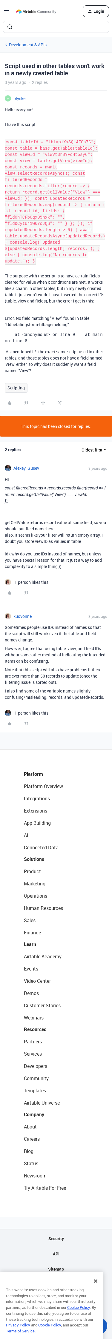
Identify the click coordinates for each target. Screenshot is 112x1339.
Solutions (34, 859)
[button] (6, 12)
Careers (32, 1139)
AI (26, 835)
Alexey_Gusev (26, 468)
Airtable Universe (42, 1103)
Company (34, 1114)
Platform (33, 774)
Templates (35, 1090)
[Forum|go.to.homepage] (36, 11)
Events (31, 968)
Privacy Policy (18, 1334)
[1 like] (26, 582)
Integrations (37, 798)
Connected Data (41, 847)
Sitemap (56, 1269)
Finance (32, 932)
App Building (37, 823)
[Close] (95, 1290)
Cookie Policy (78, 1316)
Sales (30, 920)
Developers (35, 1066)
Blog (28, 1151)
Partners (33, 1041)
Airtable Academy (43, 956)
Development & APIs (28, 44)
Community (36, 1078)
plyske (19, 98)
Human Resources (43, 908)
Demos (31, 993)
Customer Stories (42, 1005)
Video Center (37, 981)
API (56, 1254)
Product (32, 871)
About (30, 1126)
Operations (35, 896)
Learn (30, 944)
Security (56, 1238)
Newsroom (35, 1175)
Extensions (35, 810)
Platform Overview (43, 786)
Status (31, 1163)
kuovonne (22, 616)
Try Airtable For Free (45, 1188)
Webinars (34, 1017)
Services (33, 1054)
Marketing (34, 883)
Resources (35, 1029)
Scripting (16, 388)
